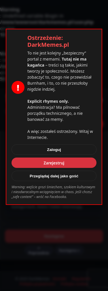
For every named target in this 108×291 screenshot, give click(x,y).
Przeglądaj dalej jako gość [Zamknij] (54, 176)
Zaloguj (54, 150)
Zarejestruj (54, 163)
